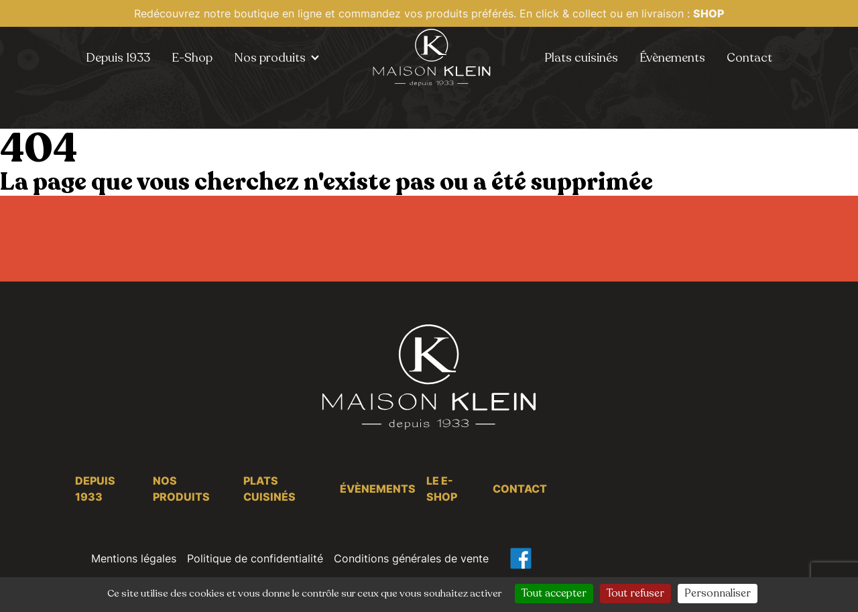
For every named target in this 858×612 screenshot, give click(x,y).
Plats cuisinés (581, 58)
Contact (749, 58)
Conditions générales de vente (411, 558)
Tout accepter (554, 593)
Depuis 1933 (118, 58)
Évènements (672, 58)
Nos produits (270, 58)
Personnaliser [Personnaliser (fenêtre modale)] (717, 593)
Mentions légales (133, 558)
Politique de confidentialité (255, 558)
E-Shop (192, 58)
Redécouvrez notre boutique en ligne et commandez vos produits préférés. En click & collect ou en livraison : (429, 13)
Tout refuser (635, 593)
